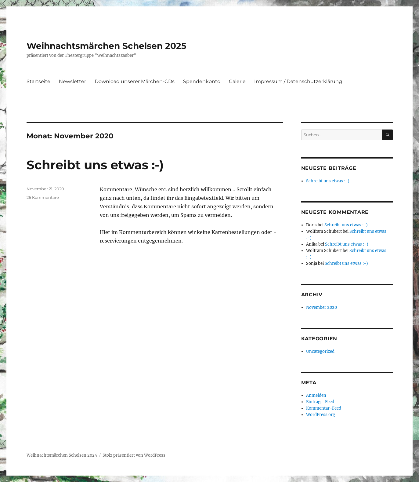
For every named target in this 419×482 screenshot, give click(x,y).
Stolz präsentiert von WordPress (134, 455)
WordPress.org (320, 414)
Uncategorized (320, 351)
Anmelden (316, 395)
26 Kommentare (43, 197)
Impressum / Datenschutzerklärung (298, 81)
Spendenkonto (201, 81)
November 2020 (321, 307)
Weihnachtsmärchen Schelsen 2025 (106, 46)
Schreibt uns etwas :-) (95, 164)
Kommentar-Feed (323, 408)
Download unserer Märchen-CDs (135, 81)
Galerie (237, 81)
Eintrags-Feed (320, 401)
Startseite (38, 81)
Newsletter (72, 81)
